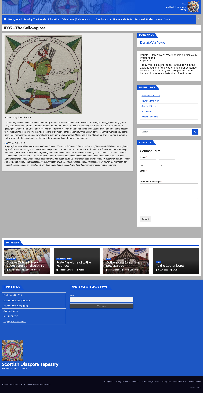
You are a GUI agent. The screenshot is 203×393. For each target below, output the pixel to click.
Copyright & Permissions (14, 321)
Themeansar (45, 384)
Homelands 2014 (118, 19)
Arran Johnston (31, 270)
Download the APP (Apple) (15, 306)
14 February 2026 (67, 270)
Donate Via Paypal (153, 42)
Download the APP (150, 101)
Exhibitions (11, 259)
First (141, 166)
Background (15, 19)
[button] (199, 19)
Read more (184, 73)
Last (160, 166)
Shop (163, 19)
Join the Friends (149, 106)
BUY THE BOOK (149, 111)
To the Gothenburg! (170, 266)
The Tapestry (99, 19)
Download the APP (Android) (16, 300)
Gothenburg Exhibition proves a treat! (122, 264)
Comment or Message (151, 181)
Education (54, 19)
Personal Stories (139, 19)
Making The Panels (35, 19)
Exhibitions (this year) (75, 19)
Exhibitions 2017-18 (151, 95)
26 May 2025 (114, 270)
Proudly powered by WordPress (14, 384)
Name (143, 157)
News (154, 19)
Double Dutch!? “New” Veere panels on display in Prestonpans (168, 56)
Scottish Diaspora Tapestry (30, 364)
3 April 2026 (14, 270)
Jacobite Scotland (150, 117)
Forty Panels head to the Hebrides (73, 264)
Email (143, 171)
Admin (81, 270)
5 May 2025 (163, 270)
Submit (145, 219)
